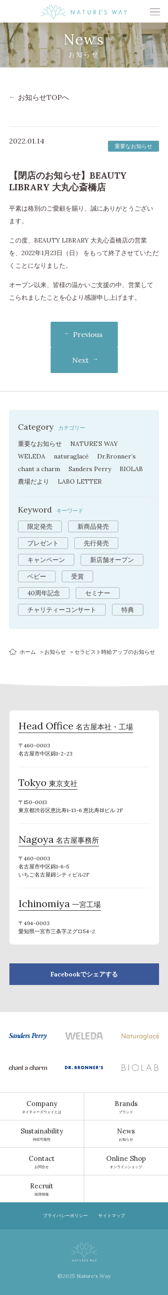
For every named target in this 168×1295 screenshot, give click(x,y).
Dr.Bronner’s (116, 456)
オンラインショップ (126, 1161)
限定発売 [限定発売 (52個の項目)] (39, 526)
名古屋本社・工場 (75, 727)
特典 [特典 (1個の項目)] (127, 610)
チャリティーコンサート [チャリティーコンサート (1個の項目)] (61, 610)
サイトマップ (111, 1216)
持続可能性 (42, 1134)
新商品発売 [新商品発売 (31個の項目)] (93, 526)
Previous (88, 334)
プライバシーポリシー (65, 1216)
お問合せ (42, 1161)
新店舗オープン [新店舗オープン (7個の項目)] (112, 560)
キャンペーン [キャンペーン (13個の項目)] (46, 560)
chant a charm (39, 469)
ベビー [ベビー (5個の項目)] (36, 576)
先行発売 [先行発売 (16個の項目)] (96, 543)
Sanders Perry (90, 469)
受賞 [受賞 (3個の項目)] (77, 576)
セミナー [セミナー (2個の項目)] (97, 593)
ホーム (28, 651)
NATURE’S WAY (94, 444)
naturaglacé (71, 456)
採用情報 (42, 1188)
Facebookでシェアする (84, 974)
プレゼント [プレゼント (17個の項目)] (43, 543)
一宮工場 (59, 905)
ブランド (126, 1106)
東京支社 (48, 784)
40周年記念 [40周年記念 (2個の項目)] (43, 593)
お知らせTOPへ (43, 97)
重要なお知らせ (40, 444)
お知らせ (55, 651)
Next (80, 359)
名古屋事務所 (58, 840)
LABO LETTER (80, 481)
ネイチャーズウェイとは (42, 1106)
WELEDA (31, 456)
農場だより (33, 481)
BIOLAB (131, 469)
